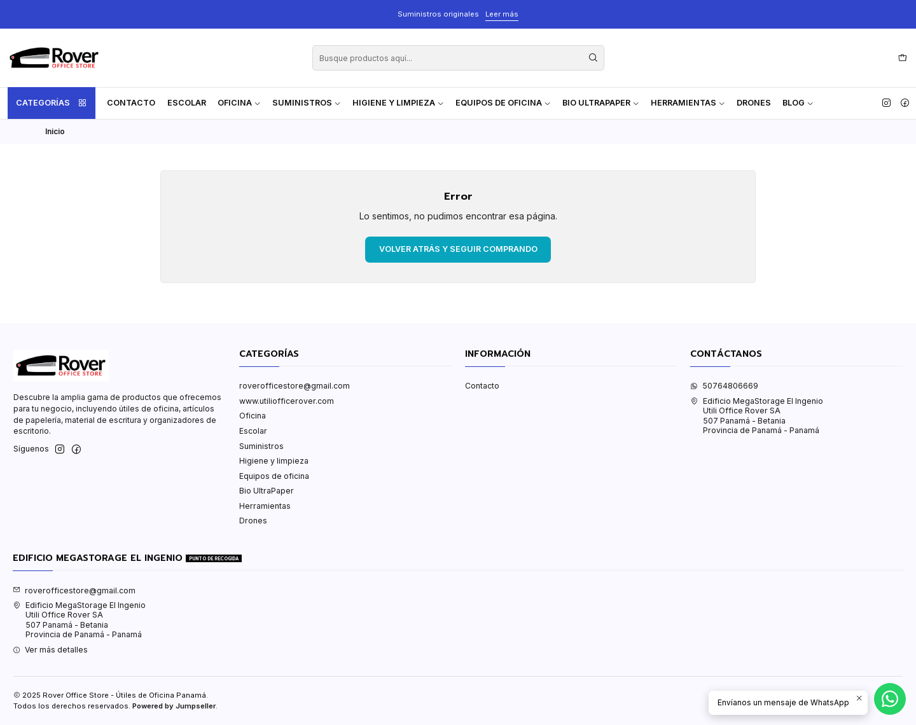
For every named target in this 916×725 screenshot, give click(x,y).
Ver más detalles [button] (50, 649)
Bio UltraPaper (600, 102)
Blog (798, 102)
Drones (754, 102)
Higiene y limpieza (398, 102)
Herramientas (688, 102)
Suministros (306, 102)
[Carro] (902, 58)
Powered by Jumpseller (174, 705)
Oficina (239, 102)
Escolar (186, 102)
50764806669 (724, 385)
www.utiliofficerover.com (286, 401)
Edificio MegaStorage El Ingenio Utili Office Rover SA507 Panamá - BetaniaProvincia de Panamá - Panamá (756, 415)
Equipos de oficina (503, 102)
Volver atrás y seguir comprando (458, 249)
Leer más (501, 14)
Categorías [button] (51, 103)
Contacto (131, 102)
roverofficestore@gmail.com (294, 385)
